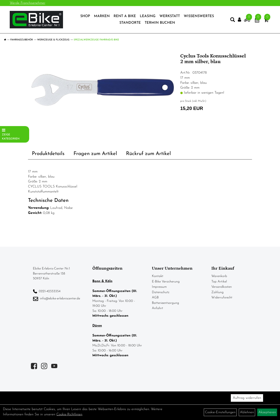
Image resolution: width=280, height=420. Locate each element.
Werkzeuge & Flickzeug (53, 40)
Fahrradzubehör (21, 40)
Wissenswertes (199, 16)
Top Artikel (219, 281)
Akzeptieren (267, 412)
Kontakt (157, 276)
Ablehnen (247, 412)
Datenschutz (160, 292)
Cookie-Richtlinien (69, 414)
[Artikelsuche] (232, 20)
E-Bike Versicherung (166, 281)
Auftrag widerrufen (247, 398)
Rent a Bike (125, 16)
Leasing (148, 16)
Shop (85, 16)
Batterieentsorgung (165, 303)
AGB (155, 297)
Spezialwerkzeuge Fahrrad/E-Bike (96, 40)
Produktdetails (48, 153)
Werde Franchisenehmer (27, 3)
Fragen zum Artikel (95, 153)
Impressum (159, 286)
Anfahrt (157, 308)
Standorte (130, 23)
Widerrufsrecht (221, 297)
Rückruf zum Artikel (148, 153)
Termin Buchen (160, 23)
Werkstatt (169, 16)
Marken (102, 16)
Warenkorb (219, 276)
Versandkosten (221, 286)
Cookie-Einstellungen (220, 412)
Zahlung (217, 292)
